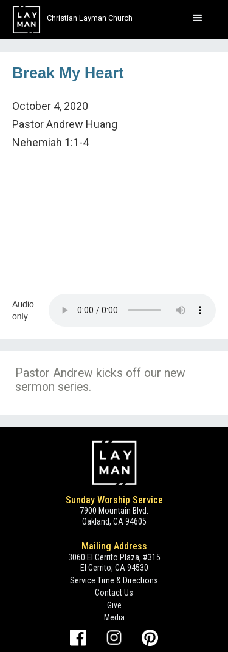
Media (114, 617)
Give (114, 605)
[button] (197, 18)
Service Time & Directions (114, 580)
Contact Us (114, 592)
